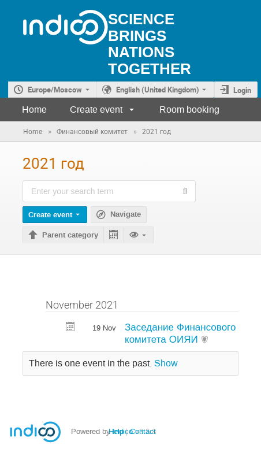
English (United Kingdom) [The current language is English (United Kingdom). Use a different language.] (157, 89)
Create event (96, 109)
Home (34, 109)
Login (242, 90)
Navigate (125, 214)
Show (166, 363)
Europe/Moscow (55, 89)
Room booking (189, 109)
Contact (143, 431)
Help (116, 431)
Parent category (70, 235)
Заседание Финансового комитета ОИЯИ (180, 333)
